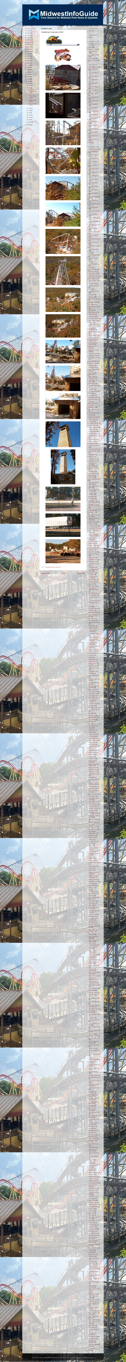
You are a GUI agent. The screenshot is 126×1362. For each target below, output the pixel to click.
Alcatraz (91, 289)
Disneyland (92, 496)
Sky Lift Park (92, 1126)
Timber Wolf (92, 1227)
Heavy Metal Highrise (94, 622)
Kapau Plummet (93, 693)
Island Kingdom (93, 665)
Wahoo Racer (92, 1254)
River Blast (91, 883)
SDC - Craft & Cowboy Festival (93, 944)
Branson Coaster (93, 355)
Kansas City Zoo (93, 691)
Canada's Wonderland (94, 385)
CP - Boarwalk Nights (94, 451)
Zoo (90, 1350)
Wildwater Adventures (94, 1268)
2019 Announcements (94, 211)
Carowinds (91, 389)
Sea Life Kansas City (94, 998)
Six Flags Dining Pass (94, 1080)
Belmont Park (92, 316)
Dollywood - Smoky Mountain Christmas (94, 505)
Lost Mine (91, 756)
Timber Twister (93, 1224)
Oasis (90, 37)
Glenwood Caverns (94, 597)
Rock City (91, 895)
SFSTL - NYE (92, 1048)
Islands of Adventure (94, 668)
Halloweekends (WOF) (32, 101)
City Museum (92, 419)
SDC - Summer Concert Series (93, 982)
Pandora (91, 839)
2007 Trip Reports (93, 79)
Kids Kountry (92, 715)
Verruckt (91, 1252)
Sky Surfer (91, 1128)
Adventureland (92, 278)
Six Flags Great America (93, 1095)
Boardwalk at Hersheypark (92, 329)
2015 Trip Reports (93, 107)
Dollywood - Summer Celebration (94, 510)
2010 (28, 67)
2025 (28, 33)
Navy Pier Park (93, 806)
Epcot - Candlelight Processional (94, 535)
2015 (28, 56)
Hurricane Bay (92, 637)
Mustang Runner (93, 802)
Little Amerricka (93, 752)
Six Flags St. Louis (94, 55)
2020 (28, 44)
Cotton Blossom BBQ (94, 445)
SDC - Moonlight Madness (93, 957)
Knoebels (91, 721)
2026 (28, 30)
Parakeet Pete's (93, 841)
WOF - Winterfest (93, 1320)
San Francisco (92, 916)
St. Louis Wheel (93, 1188)
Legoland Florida (93, 750)
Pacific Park (92, 837)
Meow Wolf (92, 777)
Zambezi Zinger (93, 1344)
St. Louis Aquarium (94, 1183)
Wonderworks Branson (92, 1333)
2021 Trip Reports (93, 128)
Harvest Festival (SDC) (32, 104)
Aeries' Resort (92, 283)
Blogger (91, 1357)
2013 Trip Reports (93, 100)
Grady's (91, 606)
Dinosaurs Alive (93, 473)
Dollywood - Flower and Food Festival (94, 501)
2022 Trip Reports (93, 132)
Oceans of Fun (93, 49)
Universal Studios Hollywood (93, 1241)
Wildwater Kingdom (94, 1271)
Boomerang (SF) (93, 337)
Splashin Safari (93, 1180)
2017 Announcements (94, 196)
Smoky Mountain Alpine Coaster (93, 1137)
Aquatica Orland (93, 302)
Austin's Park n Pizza (94, 306)
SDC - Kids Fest (93, 954)
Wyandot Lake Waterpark (92, 1341)
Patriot (90, 843)
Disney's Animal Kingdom (93, 483)
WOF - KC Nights (93, 1299)
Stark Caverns (92, 1196)
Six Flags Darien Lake (94, 1077)
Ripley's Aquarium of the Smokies (94, 876)
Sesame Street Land (94, 1020)
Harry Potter (92, 620)
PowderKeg (48, 567)
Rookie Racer (92, 901)
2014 (28, 58)
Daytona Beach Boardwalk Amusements (93, 464)
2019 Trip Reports (93, 121)
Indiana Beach (92, 661)
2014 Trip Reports (93, 104)
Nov (30, 85)
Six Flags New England (92, 1106)
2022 (28, 40)
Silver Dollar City (56, 567)
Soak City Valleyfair (94, 1153)
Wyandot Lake (92, 1338)
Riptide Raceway (93, 881)
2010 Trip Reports (93, 90)
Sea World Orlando (94, 1008)
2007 (28, 74)
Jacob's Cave (92, 671)
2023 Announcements (94, 239)
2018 (28, 49)
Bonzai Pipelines (93, 335)
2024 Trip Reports (93, 249)
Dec (30, 83)
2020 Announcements (94, 218)
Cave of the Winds (93, 399)
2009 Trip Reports (93, 86)
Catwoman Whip (93, 397)
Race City (91, 870)
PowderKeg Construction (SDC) (32, 91)
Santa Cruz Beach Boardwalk (93, 919)
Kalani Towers (92, 689)
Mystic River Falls (93, 804)
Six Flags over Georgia (92, 1109)
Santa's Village (93, 924)
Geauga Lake (92, 586)
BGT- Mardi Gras (93, 320)
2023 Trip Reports (93, 135)
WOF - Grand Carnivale (92, 1286)
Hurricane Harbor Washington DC (93, 650)
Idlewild (91, 657)
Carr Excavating (93, 391)
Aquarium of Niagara (94, 299)
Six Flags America (93, 1075)
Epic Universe (92, 541)
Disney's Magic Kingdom (93, 494)
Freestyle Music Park (94, 563)
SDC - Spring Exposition (92, 969)
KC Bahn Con (92, 695)
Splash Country (93, 1178)
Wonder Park (92, 1325)
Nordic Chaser (92, 822)
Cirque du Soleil (93, 417)
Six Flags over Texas (94, 1112)
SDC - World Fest (93, 988)
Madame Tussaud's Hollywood (94, 764)
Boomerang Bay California (93, 340)
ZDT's (90, 1346)
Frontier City (92, 567)
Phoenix (91, 845)
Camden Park (92, 383)
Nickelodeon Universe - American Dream (94, 813)
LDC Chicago (92, 736)
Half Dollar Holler (93, 612)
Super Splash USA (94, 1204)
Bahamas (91, 310)
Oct (30, 88)
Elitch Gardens (93, 530)
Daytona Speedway (94, 468)
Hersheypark (92, 626)
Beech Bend (92, 314)
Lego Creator (92, 742)
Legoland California (94, 746)
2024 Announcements (94, 246)
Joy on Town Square (94, 675)
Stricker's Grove (93, 1202)
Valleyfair (91, 1250)
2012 (28, 63)
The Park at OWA (93, 1220)
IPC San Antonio (93, 663)
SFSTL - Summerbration (93, 1058)
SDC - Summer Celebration (93, 978)
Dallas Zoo (91, 456)
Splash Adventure (93, 1176)
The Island (91, 1213)
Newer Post (45, 573)
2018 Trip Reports (93, 118)
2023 (28, 37)
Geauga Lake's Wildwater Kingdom (94, 589)
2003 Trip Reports (93, 67)
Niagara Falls (92, 810)
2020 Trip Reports (93, 125)
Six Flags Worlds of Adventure (94, 1123)
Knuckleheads (92, 725)
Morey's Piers (92, 788)
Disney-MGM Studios (94, 479)
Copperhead (92, 443)
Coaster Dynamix (93, 427)
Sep (30, 108)
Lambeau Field (93, 734)
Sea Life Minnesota (94, 1001)
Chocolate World (93, 413)
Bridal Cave (92, 365)
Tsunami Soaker (93, 1233)
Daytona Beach (93, 461)
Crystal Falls (92, 454)
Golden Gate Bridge (94, 602)
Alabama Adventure (94, 285)
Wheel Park (92, 1261)
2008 (28, 72)
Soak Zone (91, 1160)
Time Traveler (92, 1229)
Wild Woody (92, 1266)
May (30, 117)
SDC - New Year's (93, 959)
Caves (90, 401)
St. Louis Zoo (92, 1190)
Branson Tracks (93, 363)
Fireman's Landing (94, 554)
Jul (29, 112)
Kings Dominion (93, 717)
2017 (28, 51)
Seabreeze (91, 1017)
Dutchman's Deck (93, 526)
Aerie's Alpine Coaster (94, 280)
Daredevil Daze (93, 459)
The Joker (91, 1215)
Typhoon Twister (93, 1235)
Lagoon (91, 727)
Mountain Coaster (93, 794)
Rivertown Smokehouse (92, 890)
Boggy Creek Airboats (94, 331)
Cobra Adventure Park (94, 435)
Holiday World (92, 628)
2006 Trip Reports (93, 76)
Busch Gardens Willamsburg (93, 377)
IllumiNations (92, 659)
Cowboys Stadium (93, 449)
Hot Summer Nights (94, 633)
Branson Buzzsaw (93, 353)
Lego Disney (92, 744)
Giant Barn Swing (93, 593)
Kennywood (92, 705)
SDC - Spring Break (94, 965)
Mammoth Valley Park (94, 774)
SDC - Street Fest (93, 975)
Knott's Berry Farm (94, 723)
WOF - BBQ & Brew (94, 1282)
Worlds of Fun (92, 60)
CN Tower (91, 421)
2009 (28, 69)
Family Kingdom (93, 547)
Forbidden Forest (93, 559)
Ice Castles (92, 653)
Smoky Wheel (92, 1147)
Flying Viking (92, 557)
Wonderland (92, 1327)
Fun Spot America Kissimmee (93, 573)
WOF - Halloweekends (93, 1293)
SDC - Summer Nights (95, 985)
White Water (92, 58)
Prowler (91, 868)
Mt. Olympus (92, 796)
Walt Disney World (93, 1258)
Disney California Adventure (93, 476)
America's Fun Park (94, 291)
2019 (28, 46)
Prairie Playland (93, 866)
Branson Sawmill (93, 361)
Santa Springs (92, 922)
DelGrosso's (92, 471)
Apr (30, 119)
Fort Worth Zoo (93, 561)
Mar (30, 122)
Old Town (91, 831)
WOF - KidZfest (93, 1301)
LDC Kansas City (93, 740)
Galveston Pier (93, 579)
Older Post (81, 573)
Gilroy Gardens (93, 595)
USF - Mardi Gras (93, 1248)
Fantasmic (91, 549)
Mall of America (93, 771)
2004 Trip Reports (93, 69)
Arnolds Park (92, 304)
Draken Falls (92, 524)
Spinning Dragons (93, 1172)
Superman (91, 1208)
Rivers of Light (92, 885)
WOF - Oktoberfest (94, 1310)
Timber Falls (92, 1222)
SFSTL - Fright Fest (94, 1038)
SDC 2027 (91, 30)
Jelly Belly (91, 673)
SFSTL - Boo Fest (93, 1036)
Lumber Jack (92, 758)
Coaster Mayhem (93, 433)
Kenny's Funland (93, 703)
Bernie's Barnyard (93, 318)
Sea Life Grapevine (94, 994)
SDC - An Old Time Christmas (94, 934)
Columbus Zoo (93, 439)
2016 (28, 53)
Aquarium (91, 297)
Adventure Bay (93, 269)
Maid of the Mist (93, 769)
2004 (28, 81)
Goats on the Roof (93, 600)
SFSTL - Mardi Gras (94, 1045)
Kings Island (92, 719)
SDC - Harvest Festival (92, 951)
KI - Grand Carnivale (94, 709)
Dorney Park (92, 512)
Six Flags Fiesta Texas (95, 1088)
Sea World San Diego (94, 1014)
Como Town (92, 441)
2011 (28, 65)
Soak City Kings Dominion (93, 1150)
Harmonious (92, 618)
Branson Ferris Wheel (94, 357)
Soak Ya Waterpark (94, 1156)
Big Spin (91, 322)
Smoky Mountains (93, 1143)
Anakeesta (91, 294)
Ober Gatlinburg (93, 827)
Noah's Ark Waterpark (94, 819)
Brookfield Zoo (92, 367)
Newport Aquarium (94, 808)
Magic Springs (92, 767)
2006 (28, 76)
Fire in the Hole (93, 551)
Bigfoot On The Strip (94, 324)
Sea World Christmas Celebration (94, 1006)
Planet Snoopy (93, 851)
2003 (28, 125)
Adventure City (93, 271)
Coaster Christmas (94, 423)
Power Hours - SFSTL (94, 862)
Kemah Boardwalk (93, 698)
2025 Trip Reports (93, 139)
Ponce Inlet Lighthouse (92, 857)
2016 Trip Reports (93, 111)
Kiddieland (91, 713)
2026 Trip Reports (93, 264)
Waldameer (92, 1256)
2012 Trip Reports (93, 97)
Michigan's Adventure (94, 779)
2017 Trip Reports (93, 114)
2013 (28, 60)
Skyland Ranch (93, 1130)
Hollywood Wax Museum (93, 630)
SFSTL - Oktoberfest (94, 1050)
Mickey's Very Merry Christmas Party (94, 783)
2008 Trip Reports (93, 83)
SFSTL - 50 (92, 1034)
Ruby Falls (91, 905)
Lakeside (91, 732)
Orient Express (93, 833)
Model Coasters (93, 786)
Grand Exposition (93, 608)
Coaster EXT (92, 429)
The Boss (91, 1211)
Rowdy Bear (92, 903)
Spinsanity (91, 1174)
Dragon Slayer (92, 522)
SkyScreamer (92, 1134)
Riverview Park (93, 893)
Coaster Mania (93, 431)
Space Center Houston (92, 1169)
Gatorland (91, 584)
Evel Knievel (92, 543)
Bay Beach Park (93, 312)
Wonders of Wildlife (94, 1329)
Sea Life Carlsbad (93, 992)
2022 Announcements (94, 231)
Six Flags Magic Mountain (93, 1102)
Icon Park (91, 655)
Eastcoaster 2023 (93, 528)
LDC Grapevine (93, 738)
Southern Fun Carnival (92, 1162)
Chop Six (91, 415)
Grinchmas (91, 610)
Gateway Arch (92, 582)
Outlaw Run (92, 835)
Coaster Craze (92, 425)
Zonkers (91, 1348)
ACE (90, 142)
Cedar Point (92, 407)
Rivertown (91, 887)
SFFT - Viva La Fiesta (94, 1027)
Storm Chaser (92, 1200)
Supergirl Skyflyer (93, 1206)
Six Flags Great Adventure (93, 1092)
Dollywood (91, 498)
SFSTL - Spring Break (94, 1054)
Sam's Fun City (93, 914)
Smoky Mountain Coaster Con (93, 1141)
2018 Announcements (94, 203)
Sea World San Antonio (93, 1011)
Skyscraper (92, 1132)
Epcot (90, 532)
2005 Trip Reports (93, 72)
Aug (30, 110)
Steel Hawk (92, 1198)
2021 (28, 42)
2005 (28, 79)
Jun (30, 115)
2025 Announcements (94, 255)
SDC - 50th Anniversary (92, 930)
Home (63, 573)
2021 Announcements (94, 224)
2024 (28, 35)
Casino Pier (92, 395)
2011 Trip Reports (93, 93)
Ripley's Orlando (93, 879)
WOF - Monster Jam (94, 1303)
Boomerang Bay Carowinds (93, 343)
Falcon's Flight (92, 545)
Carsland (91, 393)
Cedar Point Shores (94, 409)
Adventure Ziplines (94, 276)
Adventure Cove (93, 273)
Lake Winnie (92, 730)
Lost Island (91, 754)
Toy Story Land (93, 1231)
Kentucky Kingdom (94, 707)
